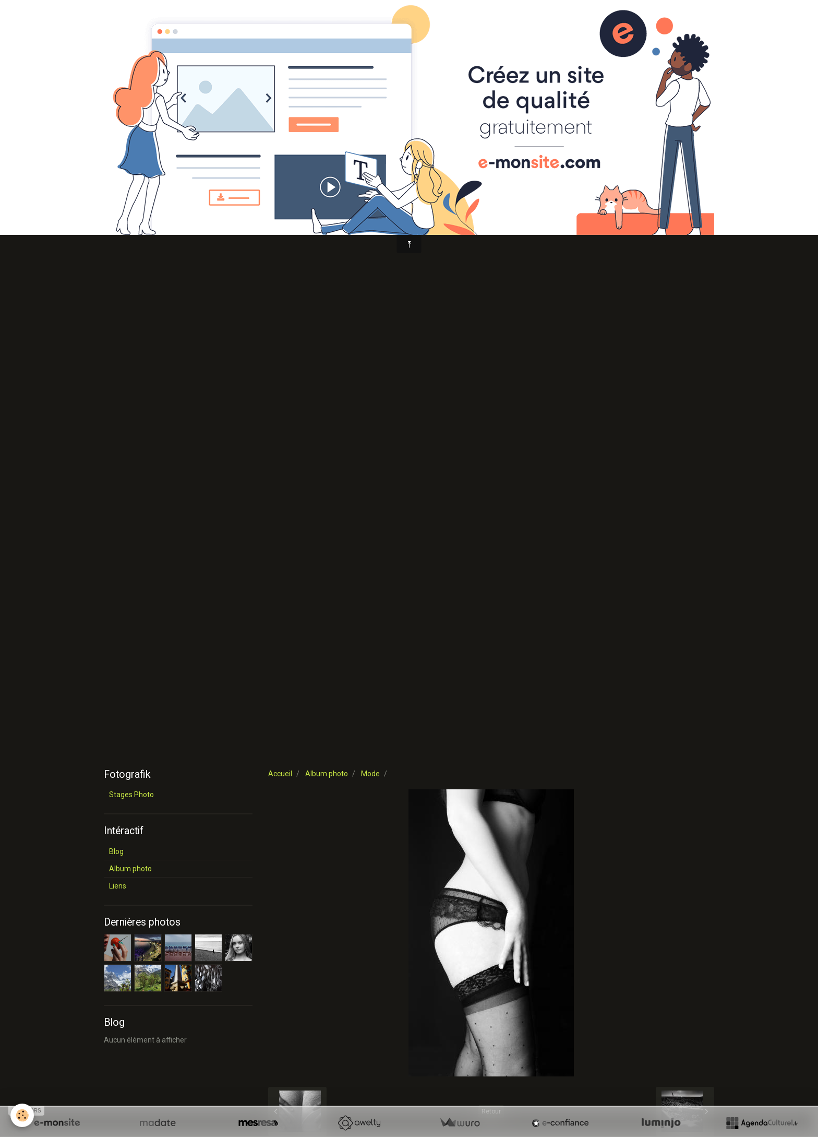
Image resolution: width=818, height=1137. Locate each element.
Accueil (280, 773)
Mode (370, 773)
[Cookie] (22, 1115)
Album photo (326, 773)
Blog (116, 851)
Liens (117, 886)
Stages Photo (131, 794)
